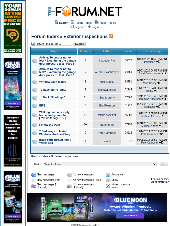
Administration (160, 182)
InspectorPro (107, 60)
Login (93, 27)
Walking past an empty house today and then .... (55, 114)
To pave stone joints (52, 89)
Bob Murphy (107, 97)
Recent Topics (83, 22)
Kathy (149, 91)
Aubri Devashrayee (107, 72)
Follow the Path (49, 124)
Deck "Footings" (54, 97)
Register (78, 27)
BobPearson (107, 105)
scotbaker (149, 106)
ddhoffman (107, 124)
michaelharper (107, 89)
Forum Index (45, 36)
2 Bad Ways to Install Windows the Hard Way (54, 133)
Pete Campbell (107, 132)
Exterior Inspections (85, 36)
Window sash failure (52, 81)
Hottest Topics (107, 22)
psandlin (107, 141)
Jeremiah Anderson (150, 99)
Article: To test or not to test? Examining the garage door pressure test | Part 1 (57, 60)
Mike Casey (107, 81)
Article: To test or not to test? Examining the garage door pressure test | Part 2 (57, 72)
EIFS (42, 105)
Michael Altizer (107, 114)
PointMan (149, 62)
